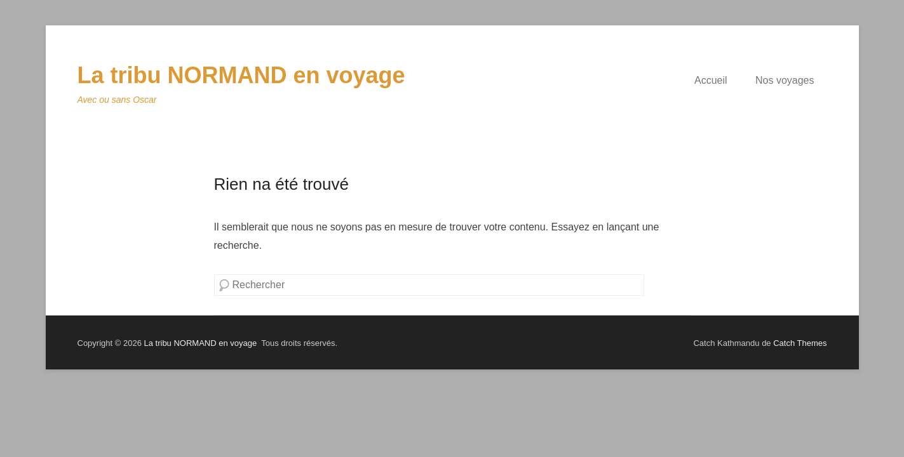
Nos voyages (784, 80)
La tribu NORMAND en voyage (241, 75)
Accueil (710, 80)
